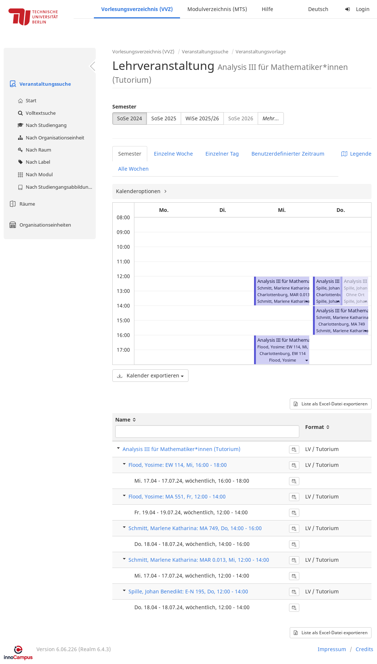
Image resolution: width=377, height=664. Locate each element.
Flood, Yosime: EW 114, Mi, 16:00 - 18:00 (177, 464)
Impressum (332, 649)
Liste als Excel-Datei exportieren (330, 404)
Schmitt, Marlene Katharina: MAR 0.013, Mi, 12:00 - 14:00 (198, 559)
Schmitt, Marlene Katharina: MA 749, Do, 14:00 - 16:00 (195, 528)
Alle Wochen (133, 168)
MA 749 (358, 324)
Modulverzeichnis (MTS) (217, 9)
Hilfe (267, 9)
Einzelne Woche (173, 153)
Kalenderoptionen (139, 191)
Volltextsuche (36, 113)
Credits (364, 649)
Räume (21, 203)
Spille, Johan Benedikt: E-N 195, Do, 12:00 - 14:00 (188, 591)
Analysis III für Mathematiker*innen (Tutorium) (181, 448)
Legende (356, 153)
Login (356, 9)
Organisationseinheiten (39, 224)
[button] (306, 301)
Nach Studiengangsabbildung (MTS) (56, 187)
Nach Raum (33, 149)
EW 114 (299, 353)
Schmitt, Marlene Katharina (283, 301)
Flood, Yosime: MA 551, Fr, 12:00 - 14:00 (177, 496)
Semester (124, 106)
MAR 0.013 (300, 294)
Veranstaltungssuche (39, 84)
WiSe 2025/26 (202, 118)
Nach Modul (34, 174)
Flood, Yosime (282, 360)
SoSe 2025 (163, 118)
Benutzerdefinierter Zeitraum (287, 153)
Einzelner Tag (222, 153)
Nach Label (33, 162)
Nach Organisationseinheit (50, 137)
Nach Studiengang (41, 125)
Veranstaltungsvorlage (261, 51)
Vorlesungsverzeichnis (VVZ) (137, 9)
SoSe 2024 (129, 118)
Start (26, 100)
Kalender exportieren (150, 375)
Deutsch (318, 9)
